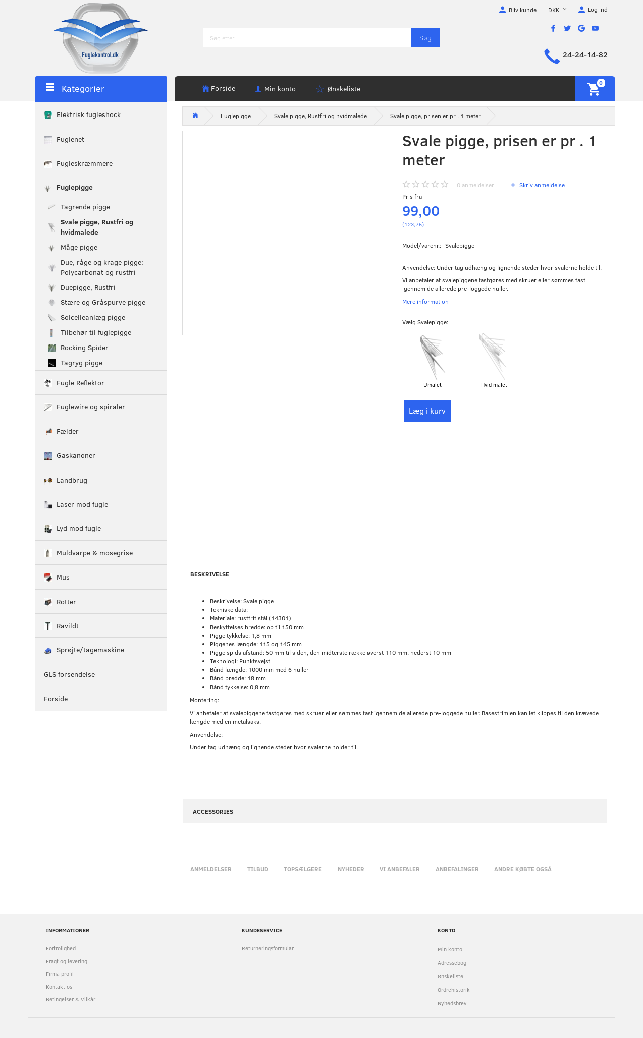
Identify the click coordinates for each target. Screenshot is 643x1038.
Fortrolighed (61, 948)
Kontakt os (59, 986)
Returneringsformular (268, 948)
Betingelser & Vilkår (70, 999)
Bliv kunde (523, 10)
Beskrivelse (209, 574)
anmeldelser (475, 185)
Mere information (425, 301)
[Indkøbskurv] (595, 88)
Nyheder (351, 869)
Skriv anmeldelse (541, 185)
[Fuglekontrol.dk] (93, 37)
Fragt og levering (66, 961)
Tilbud (257, 869)
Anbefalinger (457, 869)
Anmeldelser (211, 869)
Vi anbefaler (400, 869)
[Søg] (425, 37)
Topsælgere (303, 869)
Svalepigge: (425, 322)
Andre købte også (523, 869)
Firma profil (60, 973)
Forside (223, 88)
